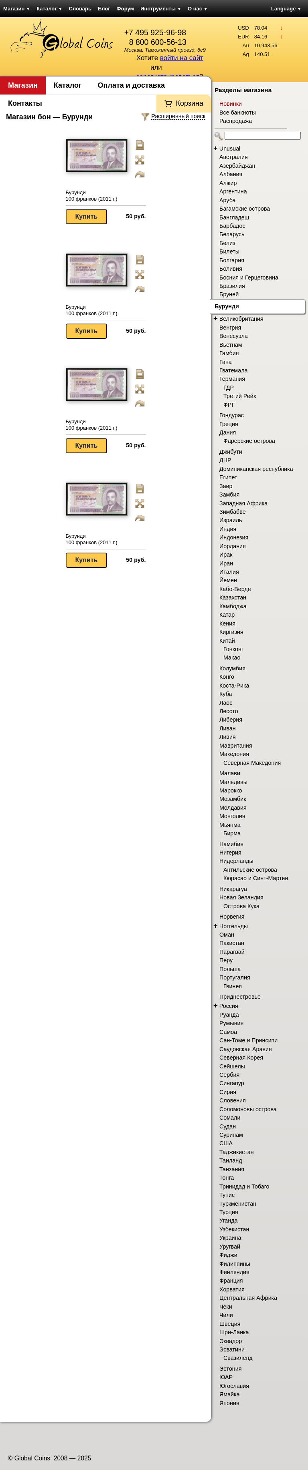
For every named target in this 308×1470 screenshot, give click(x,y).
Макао (232, 657)
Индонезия (233, 537)
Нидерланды (236, 861)
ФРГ (229, 405)
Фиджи (228, 1255)
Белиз (227, 243)
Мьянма (230, 825)
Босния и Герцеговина (248, 277)
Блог (104, 9)
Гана (225, 362)
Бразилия (232, 286)
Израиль (230, 520)
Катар (227, 614)
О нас (198, 9)
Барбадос (232, 226)
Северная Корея (241, 1057)
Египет (228, 477)
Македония (234, 754)
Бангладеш (234, 217)
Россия (228, 1006)
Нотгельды (233, 926)
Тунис (227, 1195)
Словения (232, 1100)
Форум (125, 9)
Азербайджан (237, 166)
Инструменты (160, 9)
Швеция (229, 1324)
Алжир (228, 183)
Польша (230, 969)
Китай (227, 640)
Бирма (232, 833)
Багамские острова (244, 208)
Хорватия (232, 1289)
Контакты (25, 103)
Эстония (230, 1368)
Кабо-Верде (235, 589)
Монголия (232, 816)
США (226, 1143)
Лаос (225, 703)
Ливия (227, 737)
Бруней (229, 294)
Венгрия (230, 327)
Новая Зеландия (241, 897)
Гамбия (229, 353)
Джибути (230, 451)
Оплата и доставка (131, 85)
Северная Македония (252, 763)
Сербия (229, 1075)
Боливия (230, 268)
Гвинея (232, 986)
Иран (226, 563)
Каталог (49, 9)
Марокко (230, 790)
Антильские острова (250, 870)
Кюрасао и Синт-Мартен (255, 878)
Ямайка (229, 1394)
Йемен (228, 580)
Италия (229, 572)
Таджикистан (236, 1152)
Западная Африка (243, 503)
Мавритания (235, 745)
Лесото (228, 711)
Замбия (229, 494)
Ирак (225, 554)
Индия (227, 529)
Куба (225, 694)
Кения (227, 623)
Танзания (231, 1169)
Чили (226, 1315)
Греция (228, 424)
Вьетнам (230, 345)
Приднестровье (240, 996)
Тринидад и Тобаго (244, 1186)
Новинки (230, 104)
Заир (226, 486)
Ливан (227, 728)
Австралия (233, 157)
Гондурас (231, 415)
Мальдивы (233, 782)
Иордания (232, 546)
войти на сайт (181, 58)
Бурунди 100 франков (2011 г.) (92, 195)
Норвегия (232, 916)
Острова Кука (241, 906)
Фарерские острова (249, 441)
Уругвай (229, 1246)
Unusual (229, 148)
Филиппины (234, 1264)
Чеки (225, 1306)
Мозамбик (232, 799)
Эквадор (230, 1341)
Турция (228, 1212)
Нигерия (230, 852)
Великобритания (241, 319)
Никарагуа (233, 889)
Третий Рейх (239, 396)
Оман (226, 934)
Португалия (234, 977)
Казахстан (232, 597)
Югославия (234, 1386)
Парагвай (232, 952)
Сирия (227, 1092)
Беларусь (232, 234)
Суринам (231, 1135)
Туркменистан (237, 1204)
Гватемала (233, 370)
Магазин (16, 9)
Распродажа (235, 121)
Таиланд (230, 1160)
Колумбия (232, 668)
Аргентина (233, 191)
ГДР (228, 387)
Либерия (230, 719)
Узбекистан (234, 1229)
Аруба (227, 200)
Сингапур (231, 1083)
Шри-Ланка (234, 1332)
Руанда (229, 1015)
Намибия (231, 844)
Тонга (226, 1177)
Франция (231, 1280)
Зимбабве (232, 512)
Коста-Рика (234, 685)
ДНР (225, 460)
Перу (226, 960)
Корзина (189, 103)
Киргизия (231, 632)
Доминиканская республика (256, 469)
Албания (230, 174)
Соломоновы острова (248, 1109)
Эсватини (232, 1349)
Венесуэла (233, 336)
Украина (230, 1238)
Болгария (231, 260)
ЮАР (226, 1377)
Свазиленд (238, 1358)
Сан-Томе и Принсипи (248, 1040)
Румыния (231, 1023)
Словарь (80, 9)
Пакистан (231, 943)
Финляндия (234, 1272)
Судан (227, 1126)
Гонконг (233, 649)
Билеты (229, 251)
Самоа (228, 1032)
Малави (229, 773)
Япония (229, 1403)
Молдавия (233, 807)
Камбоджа (233, 606)
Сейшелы (232, 1066)
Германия (232, 379)
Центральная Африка (248, 1298)
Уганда (228, 1220)
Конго (226, 677)
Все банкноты (237, 112)
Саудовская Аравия (245, 1049)
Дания (227, 432)
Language (286, 9)
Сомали (229, 1117)
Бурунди (227, 306)
